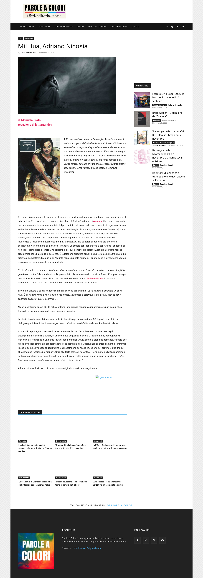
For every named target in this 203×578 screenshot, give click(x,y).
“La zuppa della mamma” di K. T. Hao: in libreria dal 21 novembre (168, 135)
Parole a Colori (168, 120)
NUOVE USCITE (27, 26)
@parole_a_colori (120, 505)
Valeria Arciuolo (175, 105)
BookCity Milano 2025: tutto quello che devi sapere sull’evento (168, 176)
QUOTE (135, 26)
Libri (20, 38)
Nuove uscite (61, 441)
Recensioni (29, 38)
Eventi (155, 165)
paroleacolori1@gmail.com (87, 548)
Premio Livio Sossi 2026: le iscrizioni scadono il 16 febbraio (168, 97)
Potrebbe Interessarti (30, 412)
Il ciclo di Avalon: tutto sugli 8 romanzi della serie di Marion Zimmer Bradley (35, 448)
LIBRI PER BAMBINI (64, 26)
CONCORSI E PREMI (97, 26)
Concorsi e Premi (159, 105)
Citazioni (156, 120)
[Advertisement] (128, 11)
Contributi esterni (28, 52)
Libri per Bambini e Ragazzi (163, 142)
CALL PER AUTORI (119, 26)
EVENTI (80, 26)
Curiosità (22, 441)
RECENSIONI (45, 26)
